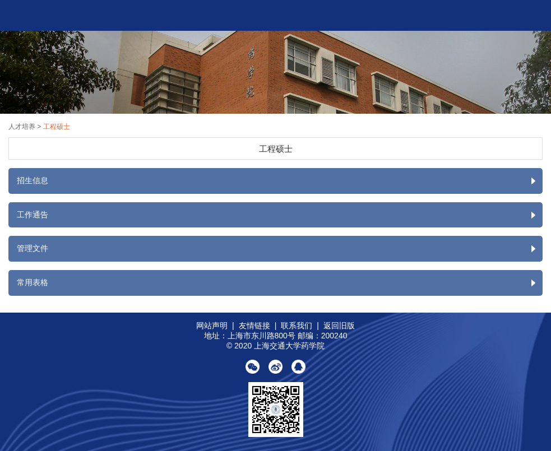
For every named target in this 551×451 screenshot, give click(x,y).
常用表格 (280, 283)
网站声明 (212, 325)
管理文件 (280, 249)
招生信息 (280, 181)
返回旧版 (339, 325)
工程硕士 (56, 127)
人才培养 (22, 127)
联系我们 (296, 325)
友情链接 (254, 325)
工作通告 (280, 215)
